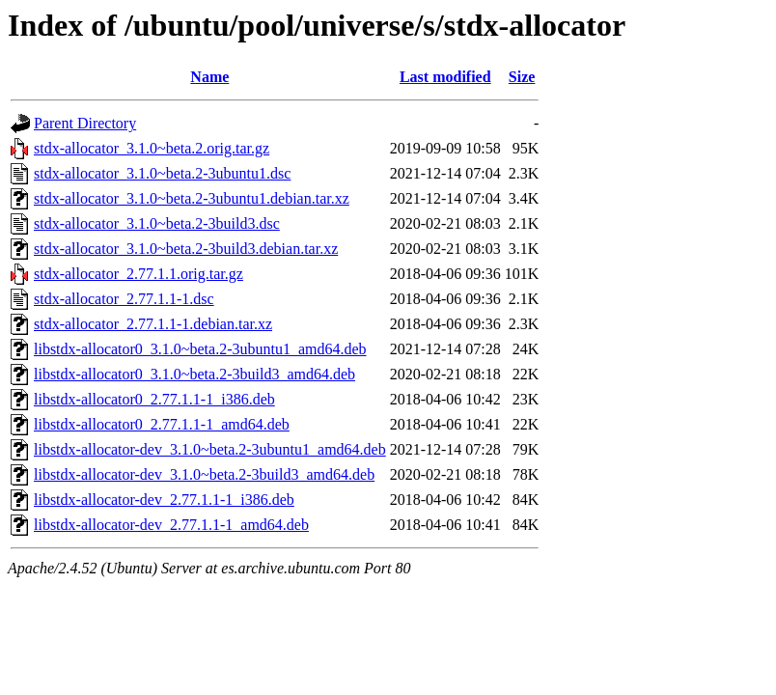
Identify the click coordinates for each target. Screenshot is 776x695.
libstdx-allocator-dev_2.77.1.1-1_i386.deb (164, 499)
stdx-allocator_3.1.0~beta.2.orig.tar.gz (151, 148)
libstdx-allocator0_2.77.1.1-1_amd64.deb (162, 424)
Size (522, 77)
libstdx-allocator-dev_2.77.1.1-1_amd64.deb (171, 524)
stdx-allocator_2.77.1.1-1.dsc (124, 299)
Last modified (445, 77)
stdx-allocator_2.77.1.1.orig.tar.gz (138, 273)
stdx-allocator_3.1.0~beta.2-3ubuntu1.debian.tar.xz (191, 198)
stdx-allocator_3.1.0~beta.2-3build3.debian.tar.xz (186, 248)
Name (209, 77)
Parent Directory (85, 123)
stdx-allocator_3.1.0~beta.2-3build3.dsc (157, 223)
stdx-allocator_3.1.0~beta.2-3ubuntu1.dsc (162, 173)
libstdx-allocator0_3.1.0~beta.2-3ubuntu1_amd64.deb (200, 349)
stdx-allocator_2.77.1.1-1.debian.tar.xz (153, 324)
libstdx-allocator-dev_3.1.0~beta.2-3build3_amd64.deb (204, 474)
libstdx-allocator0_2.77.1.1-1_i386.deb (154, 399)
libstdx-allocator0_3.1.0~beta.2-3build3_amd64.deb (194, 374)
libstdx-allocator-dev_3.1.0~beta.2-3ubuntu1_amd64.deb (210, 449)
